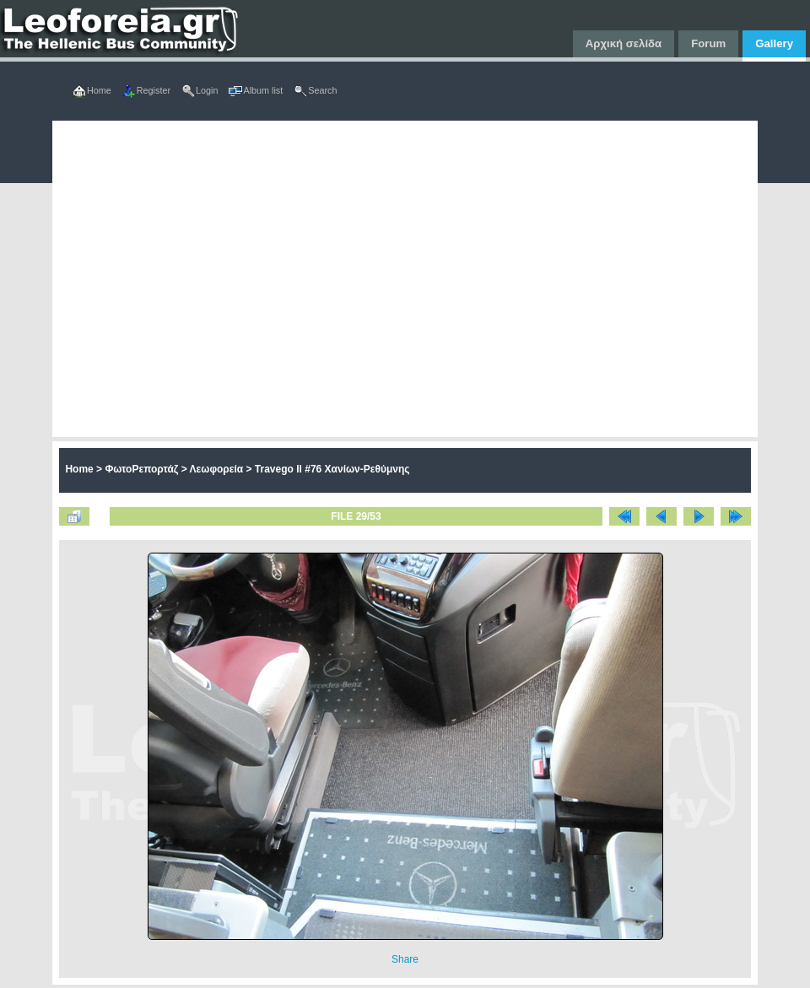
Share (405, 959)
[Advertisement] (190, 279)
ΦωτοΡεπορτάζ (141, 469)
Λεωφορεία (217, 469)
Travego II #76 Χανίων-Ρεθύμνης (332, 469)
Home (79, 469)
